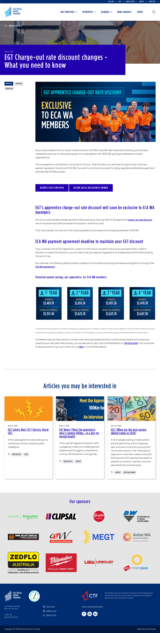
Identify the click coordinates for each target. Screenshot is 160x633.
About (141, 2)
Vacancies (105, 12)
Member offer (9, 88)
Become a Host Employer (52, 188)
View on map (49, 607)
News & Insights (124, 12)
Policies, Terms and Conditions (92, 606)
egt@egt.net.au (49, 611)
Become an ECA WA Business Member (91, 188)
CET (120, 2)
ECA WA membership (45, 267)
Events (140, 12)
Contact (152, 2)
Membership (9, 83)
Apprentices (87, 12)
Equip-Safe (130, 2)
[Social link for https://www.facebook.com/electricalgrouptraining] (84, 614)
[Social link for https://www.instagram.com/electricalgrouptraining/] (89, 614)
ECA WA (111, 2)
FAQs (81, 347)
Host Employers (67, 12)
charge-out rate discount (140, 220)
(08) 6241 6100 (131, 343)
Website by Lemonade (146, 629)
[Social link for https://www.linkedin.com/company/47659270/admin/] (95, 614)
